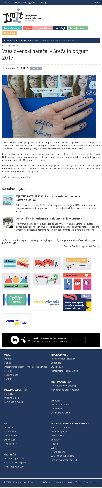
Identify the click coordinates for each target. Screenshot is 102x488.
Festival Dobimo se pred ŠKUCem (80, 246)
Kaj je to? (8, 394)
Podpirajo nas (11, 375)
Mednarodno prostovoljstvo (65, 390)
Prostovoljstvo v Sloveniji (63, 386)
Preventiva (56, 409)
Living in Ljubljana (60, 432)
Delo (27, 28)
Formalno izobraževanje (63, 359)
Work (54, 448)
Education (56, 440)
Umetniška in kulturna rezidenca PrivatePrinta (49, 219)
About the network (60, 428)
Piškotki (78, 483)
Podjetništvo (10, 436)
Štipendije (56, 363)
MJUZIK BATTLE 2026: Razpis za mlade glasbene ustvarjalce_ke (48, 198)
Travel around (58, 452)
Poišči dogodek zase (14, 467)
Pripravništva (11, 432)
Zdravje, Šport (77, 28)
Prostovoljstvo (42, 28)
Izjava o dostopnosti (63, 483)
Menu (96, 2)
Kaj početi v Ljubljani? (15, 463)
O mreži (8, 359)
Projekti (8, 371)
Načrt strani (47, 483)
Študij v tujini (57, 367)
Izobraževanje (12, 28)
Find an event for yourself (64, 460)
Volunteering (57, 436)
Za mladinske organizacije (26, 2)
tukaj (27, 177)
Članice (7, 363)
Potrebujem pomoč (61, 405)
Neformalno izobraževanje (64, 371)
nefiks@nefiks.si (73, 166)
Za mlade (17, 41)
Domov (7, 41)
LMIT (12, 483)
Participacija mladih (13, 402)
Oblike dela (9, 428)
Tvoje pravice (11, 444)
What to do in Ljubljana (62, 456)
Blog (43, 2)
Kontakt (8, 379)
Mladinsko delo (11, 398)
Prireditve (9, 33)
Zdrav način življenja (61, 413)
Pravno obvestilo (91, 483)
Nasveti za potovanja (14, 459)
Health (54, 444)
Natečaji (60, 28)
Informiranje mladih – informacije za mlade (25, 367)
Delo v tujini (10, 440)
